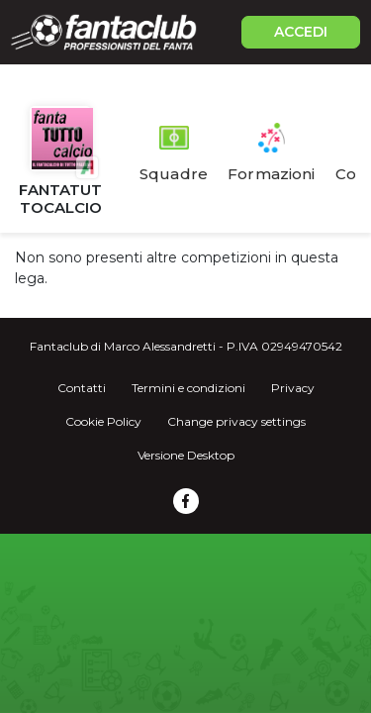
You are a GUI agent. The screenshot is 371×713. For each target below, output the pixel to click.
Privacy (293, 387)
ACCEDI (300, 32)
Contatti (81, 387)
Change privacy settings (236, 421)
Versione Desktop (186, 455)
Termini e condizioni (188, 387)
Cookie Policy (103, 421)
